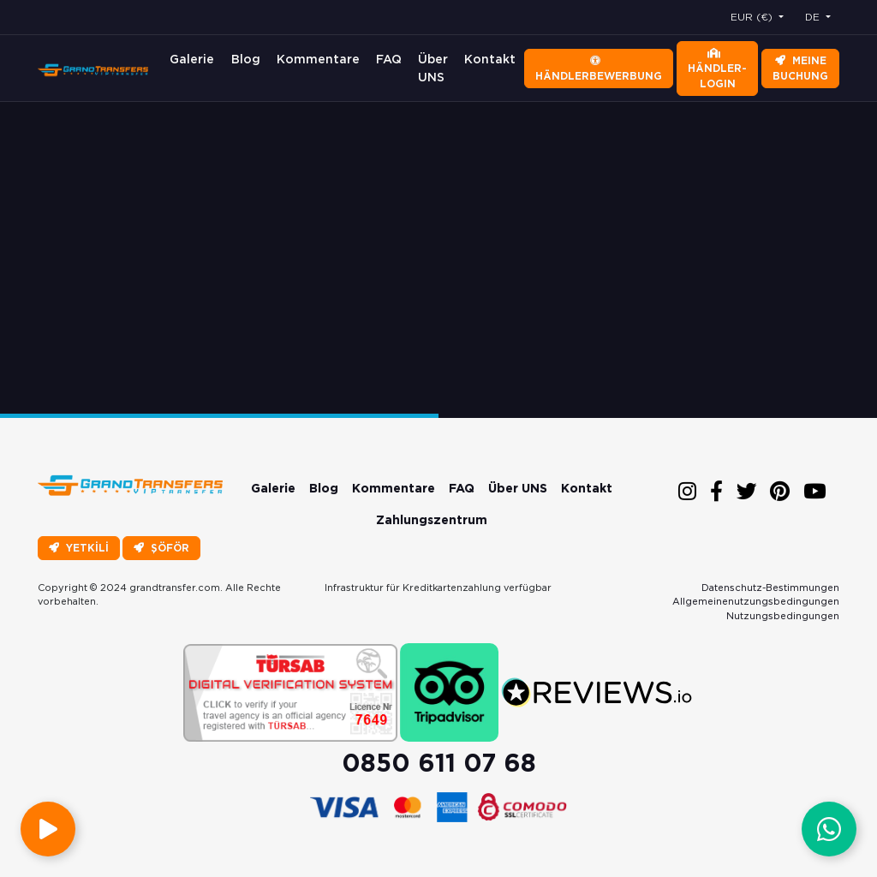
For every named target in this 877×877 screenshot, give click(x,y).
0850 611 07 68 (439, 763)
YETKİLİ (79, 547)
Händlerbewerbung (598, 69)
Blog (245, 59)
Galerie (192, 59)
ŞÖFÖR (161, 547)
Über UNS (433, 68)
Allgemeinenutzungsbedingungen (755, 601)
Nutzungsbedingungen (782, 616)
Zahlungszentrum (431, 520)
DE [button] (814, 16)
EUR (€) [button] (753, 16)
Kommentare (318, 59)
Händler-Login (717, 69)
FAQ (389, 59)
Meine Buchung (800, 68)
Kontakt (490, 59)
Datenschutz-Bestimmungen (770, 588)
